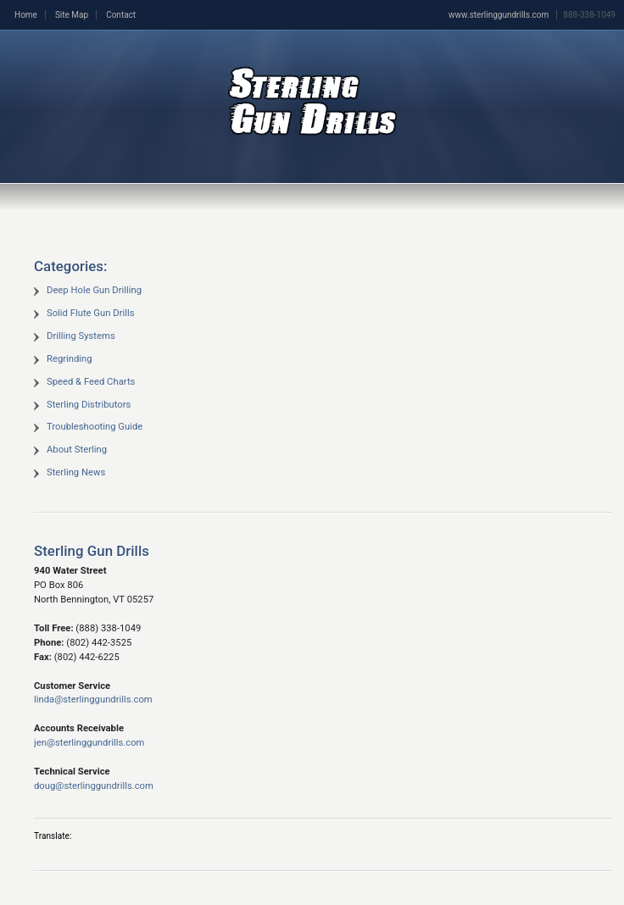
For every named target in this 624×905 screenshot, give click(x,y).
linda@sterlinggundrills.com (93, 699)
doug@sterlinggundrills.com (93, 785)
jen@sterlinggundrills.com (89, 742)
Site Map (71, 14)
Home (25, 14)
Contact (121, 14)
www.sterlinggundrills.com (498, 14)
